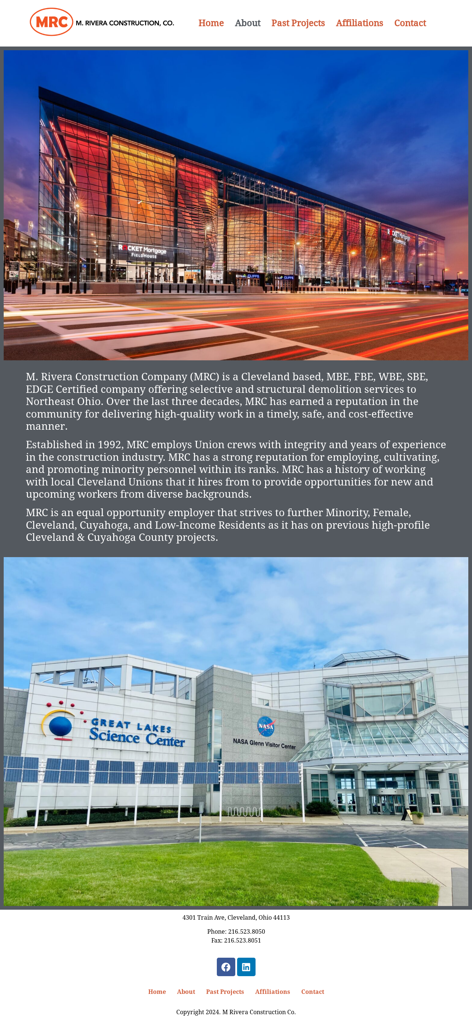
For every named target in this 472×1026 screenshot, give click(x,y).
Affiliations (359, 23)
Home (211, 23)
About (247, 23)
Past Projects (298, 23)
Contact (410, 23)
